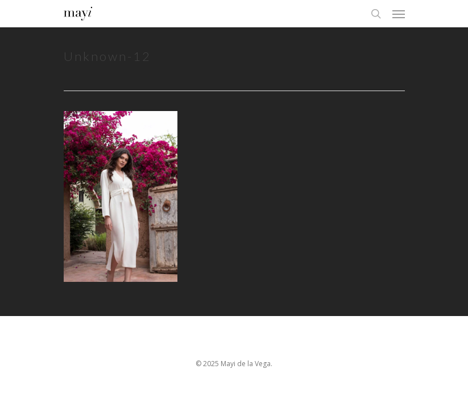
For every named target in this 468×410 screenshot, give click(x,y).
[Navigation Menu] (398, 13)
